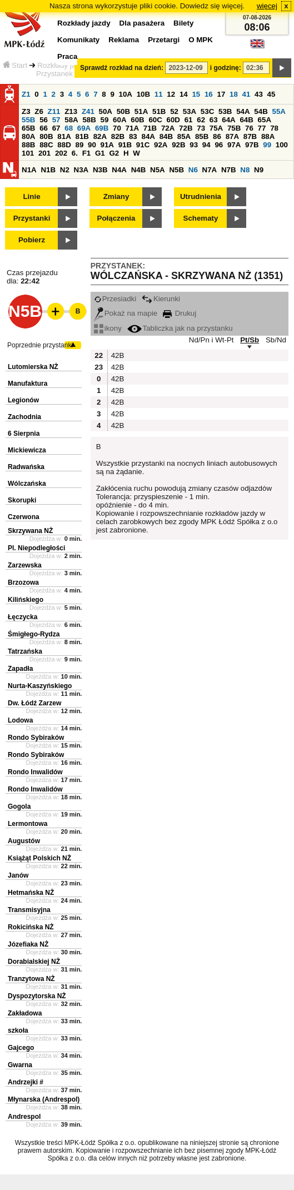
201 (44, 153)
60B (137, 120)
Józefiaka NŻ (28, 944)
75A (216, 128)
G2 (114, 153)
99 (267, 145)
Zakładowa (25, 1013)
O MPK (200, 40)
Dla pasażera (142, 23)
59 (105, 120)
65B (28, 128)
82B (117, 136)
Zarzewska (25, 565)
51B (159, 111)
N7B (228, 170)
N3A (81, 170)
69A (84, 128)
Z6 (38, 111)
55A (278, 111)
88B (28, 145)
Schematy (200, 218)
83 (133, 136)
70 (117, 128)
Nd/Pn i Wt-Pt (211, 340)
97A (234, 145)
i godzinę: (225, 68)
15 (196, 94)
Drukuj (179, 313)
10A (125, 94)
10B (143, 94)
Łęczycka (22, 617)
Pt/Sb (249, 340)
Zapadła (20, 669)
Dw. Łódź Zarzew (34, 703)
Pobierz (31, 240)
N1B (48, 170)
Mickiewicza (27, 450)
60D (173, 120)
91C (143, 145)
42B (116, 355)
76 (249, 128)
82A (100, 136)
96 (219, 145)
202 (61, 153)
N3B (100, 170)
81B (81, 136)
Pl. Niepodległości (36, 548)
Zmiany (116, 196)
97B (251, 145)
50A (105, 111)
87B (250, 136)
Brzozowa (23, 582)
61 (189, 120)
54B (260, 111)
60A (119, 120)
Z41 (88, 111)
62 (201, 120)
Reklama (123, 40)
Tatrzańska (25, 651)
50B (123, 111)
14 (184, 94)
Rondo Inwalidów (35, 772)
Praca (67, 56)
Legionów (23, 400)
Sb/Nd (276, 340)
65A (264, 120)
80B (46, 136)
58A (71, 120)
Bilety (183, 23)
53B (225, 111)
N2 (64, 170)
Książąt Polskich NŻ (39, 858)
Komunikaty (78, 40)
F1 (86, 153)
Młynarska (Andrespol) (43, 1099)
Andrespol (24, 1117)
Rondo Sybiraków (36, 737)
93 (194, 145)
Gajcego (21, 1048)
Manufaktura (27, 383)
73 (201, 128)
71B (150, 128)
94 (206, 145)
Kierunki (161, 299)
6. (75, 153)
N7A (209, 170)
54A (243, 111)
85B (201, 136)
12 (171, 94)
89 (79, 145)
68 (68, 128)
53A (189, 111)
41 (246, 94)
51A (141, 111)
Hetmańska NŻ (31, 893)
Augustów (24, 841)
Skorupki (22, 500)
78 (274, 128)
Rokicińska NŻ (31, 927)
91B (125, 145)
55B (28, 120)
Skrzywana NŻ (30, 531)
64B (246, 120)
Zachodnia (24, 417)
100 (282, 145)
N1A (29, 170)
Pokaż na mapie (126, 313)
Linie (31, 196)
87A (232, 136)
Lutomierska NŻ (33, 367)
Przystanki (32, 218)
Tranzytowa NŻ (31, 979)
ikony (108, 328)
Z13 (70, 111)
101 (28, 153)
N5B (176, 170)
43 (259, 94)
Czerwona (23, 517)
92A (160, 145)
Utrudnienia (200, 196)
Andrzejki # (25, 1082)
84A (148, 136)
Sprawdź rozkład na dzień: (121, 68)
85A (184, 136)
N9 (258, 170)
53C (207, 111)
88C (46, 145)
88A (268, 136)
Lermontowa (27, 824)
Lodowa (20, 720)
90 (92, 145)
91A (107, 145)
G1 (100, 153)
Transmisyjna (29, 910)
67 (56, 128)
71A (132, 128)
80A (28, 136)
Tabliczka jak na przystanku (180, 328)
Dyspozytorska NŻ (37, 996)
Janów (18, 875)
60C (155, 120)
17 (221, 94)
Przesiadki (115, 299)
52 (174, 111)
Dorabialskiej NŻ (34, 961)
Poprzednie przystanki (40, 345)
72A (168, 128)
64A (228, 120)
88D (64, 145)
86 (217, 136)
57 (56, 120)
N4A (119, 170)
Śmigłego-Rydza (33, 634)
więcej (267, 6)
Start (15, 65)
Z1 (26, 94)
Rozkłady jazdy (62, 65)
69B (101, 128)
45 (271, 94)
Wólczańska (27, 483)
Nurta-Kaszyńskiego (40, 686)
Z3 (26, 111)
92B (178, 145)
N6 (193, 170)
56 (43, 120)
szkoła (18, 1030)
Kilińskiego (25, 600)
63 (214, 120)
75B (234, 128)
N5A (157, 170)
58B (89, 120)
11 (159, 94)
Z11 (54, 111)
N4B (138, 170)
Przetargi (164, 40)
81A (64, 136)
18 (234, 94)
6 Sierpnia (23, 433)
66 (43, 128)
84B (166, 136)
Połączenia (116, 218)
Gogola (19, 806)
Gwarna (20, 1065)
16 (209, 94)
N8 (245, 170)
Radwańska (26, 467)
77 (262, 128)
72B (185, 128)
